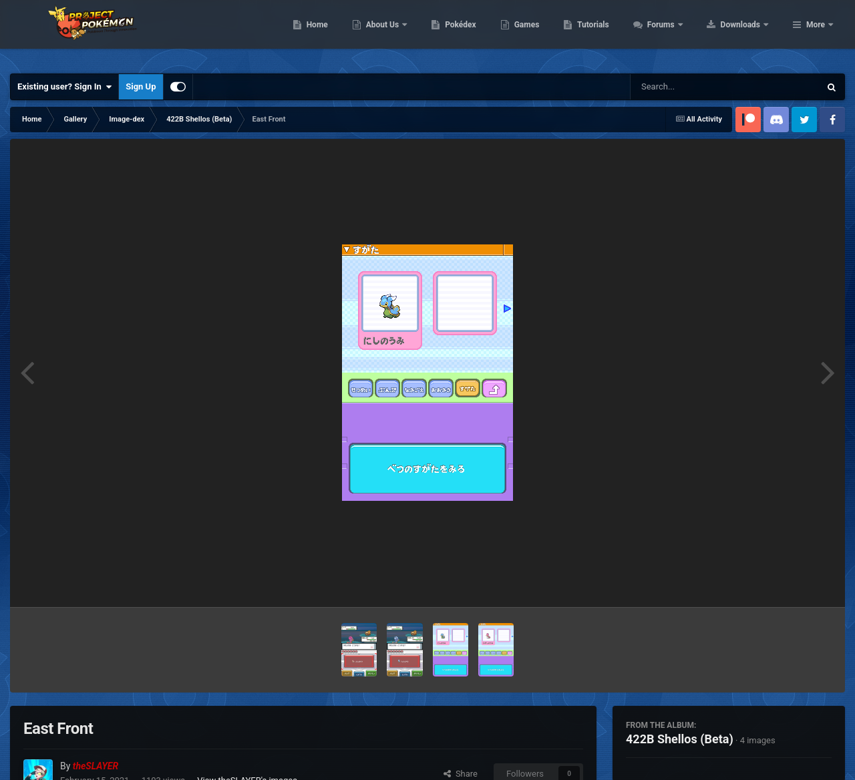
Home (401, 33)
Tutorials (678, 33)
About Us (468, 33)
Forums (746, 33)
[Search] (691, 87)
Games (611, 33)
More (815, 33)
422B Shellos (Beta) (679, 739)
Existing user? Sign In (64, 87)
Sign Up (141, 86)
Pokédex (545, 33)
